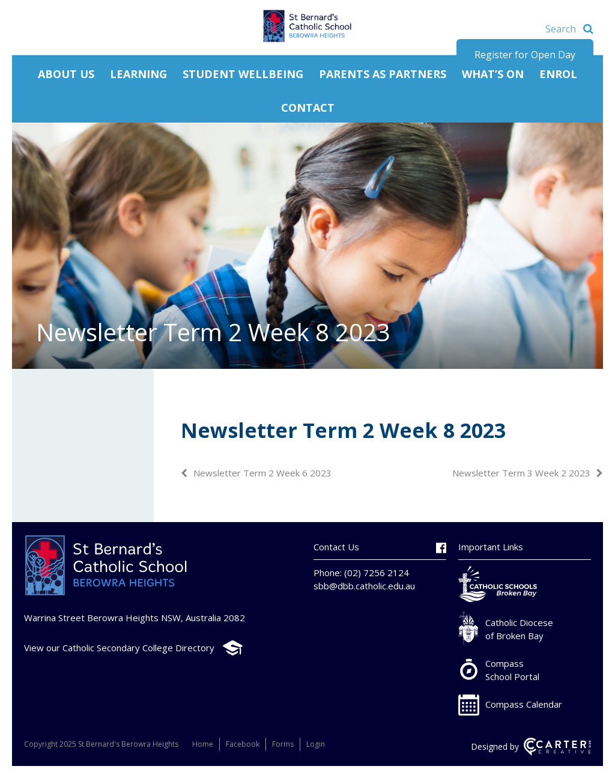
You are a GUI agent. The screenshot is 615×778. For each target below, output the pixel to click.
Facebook (242, 744)
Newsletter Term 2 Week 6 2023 (262, 473)
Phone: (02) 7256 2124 (361, 573)
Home (202, 744)
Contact (308, 107)
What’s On (493, 74)
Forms (283, 744)
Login (315, 744)
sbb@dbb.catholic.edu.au (364, 586)
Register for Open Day (524, 54)
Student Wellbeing (243, 74)
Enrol (558, 74)
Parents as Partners (382, 74)
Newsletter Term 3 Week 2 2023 (521, 473)
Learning (138, 74)
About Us (66, 74)
